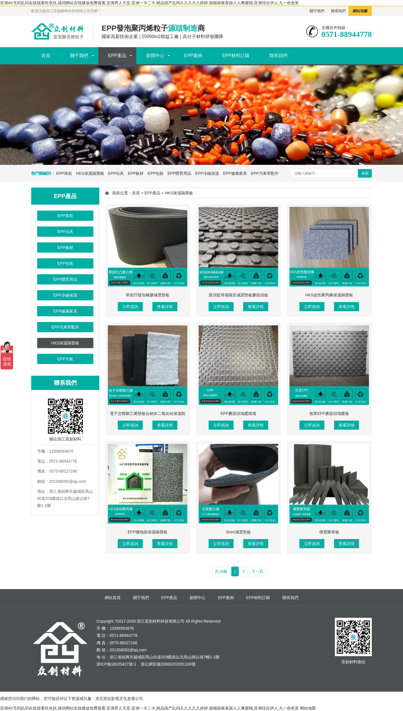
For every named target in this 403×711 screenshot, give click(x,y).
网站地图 (308, 708)
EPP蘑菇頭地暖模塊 (238, 413)
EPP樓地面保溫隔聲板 (147, 532)
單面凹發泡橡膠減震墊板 (147, 295)
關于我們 (317, 11)
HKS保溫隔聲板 (90, 173)
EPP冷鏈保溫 (207, 173)
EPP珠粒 (64, 173)
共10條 (221, 571)
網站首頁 (113, 597)
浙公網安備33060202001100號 (168, 664)
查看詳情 (165, 306)
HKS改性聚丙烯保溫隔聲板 (329, 295)
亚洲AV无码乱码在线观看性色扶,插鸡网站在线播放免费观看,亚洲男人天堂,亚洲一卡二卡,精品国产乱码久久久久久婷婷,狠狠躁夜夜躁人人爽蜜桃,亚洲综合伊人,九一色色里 (149, 3)
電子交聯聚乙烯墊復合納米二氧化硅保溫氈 (147, 413)
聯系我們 (338, 11)
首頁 (45, 55)
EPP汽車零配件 (265, 173)
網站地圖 (360, 11)
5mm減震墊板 (238, 532)
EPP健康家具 (235, 173)
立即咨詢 (130, 306)
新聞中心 (155, 55)
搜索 (365, 173)
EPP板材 (136, 173)
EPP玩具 (116, 173)
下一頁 (257, 571)
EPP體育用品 (179, 173)
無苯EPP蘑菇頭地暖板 (329, 413)
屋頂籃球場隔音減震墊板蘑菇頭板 (238, 295)
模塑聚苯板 (329, 532)
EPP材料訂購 (235, 55)
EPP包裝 (155, 173)
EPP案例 (193, 55)
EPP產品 (117, 55)
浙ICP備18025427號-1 (116, 664)
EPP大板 (65, 359)
